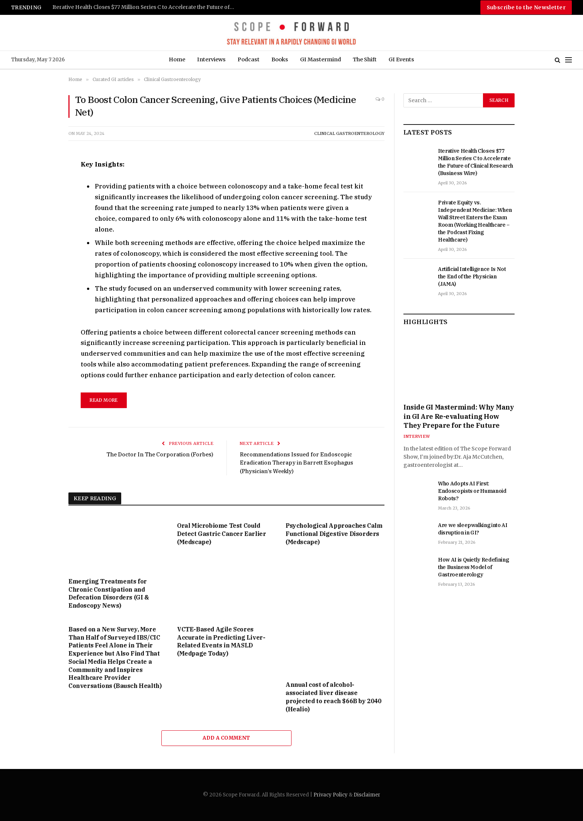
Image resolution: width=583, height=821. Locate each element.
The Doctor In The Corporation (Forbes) (158, 454)
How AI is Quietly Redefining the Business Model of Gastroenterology (473, 567)
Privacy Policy (330, 795)
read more (103, 400)
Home (177, 59)
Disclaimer (367, 795)
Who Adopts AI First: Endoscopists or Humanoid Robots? (472, 491)
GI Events (401, 59)
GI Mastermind (320, 59)
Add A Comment (226, 738)
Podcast (249, 59)
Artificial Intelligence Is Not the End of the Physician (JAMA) (472, 276)
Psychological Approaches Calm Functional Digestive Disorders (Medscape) (334, 534)
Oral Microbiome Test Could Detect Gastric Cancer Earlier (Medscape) (221, 534)
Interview (416, 436)
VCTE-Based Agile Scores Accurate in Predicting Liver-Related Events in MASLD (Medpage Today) (221, 641)
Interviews (211, 59)
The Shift (365, 59)
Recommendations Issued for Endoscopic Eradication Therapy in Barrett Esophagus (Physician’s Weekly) (298, 463)
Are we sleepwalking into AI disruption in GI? (473, 529)
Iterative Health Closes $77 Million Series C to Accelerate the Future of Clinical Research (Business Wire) (145, 7)
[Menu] (568, 60)
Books (279, 59)
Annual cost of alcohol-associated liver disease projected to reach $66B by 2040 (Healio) (333, 696)
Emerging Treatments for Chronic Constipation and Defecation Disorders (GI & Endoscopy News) (108, 593)
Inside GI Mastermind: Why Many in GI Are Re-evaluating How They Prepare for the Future (458, 416)
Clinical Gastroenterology (349, 133)
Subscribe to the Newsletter (526, 7)
